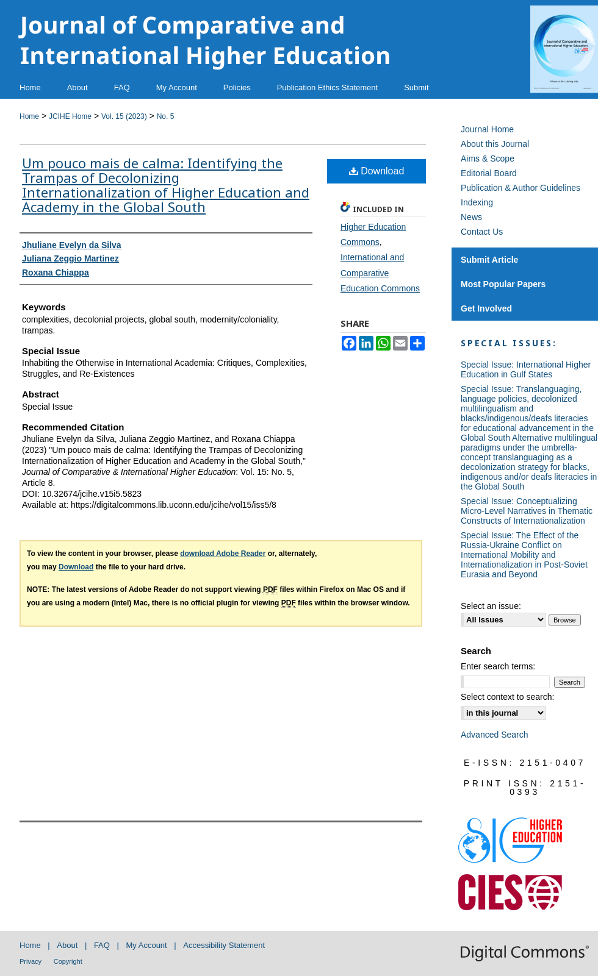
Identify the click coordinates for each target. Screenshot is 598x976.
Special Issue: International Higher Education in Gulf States (526, 369)
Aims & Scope (487, 158)
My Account (146, 945)
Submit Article (489, 260)
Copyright (68, 961)
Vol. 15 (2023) (124, 116)
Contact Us (482, 232)
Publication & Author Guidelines (520, 188)
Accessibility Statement (224, 945)
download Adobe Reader (222, 553)
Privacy (30, 961)
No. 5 (166, 116)
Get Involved (486, 308)
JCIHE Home (70, 116)
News (471, 217)
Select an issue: (491, 606)
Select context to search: (507, 697)
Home (29, 116)
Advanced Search (494, 734)
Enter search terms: (498, 666)
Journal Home (487, 129)
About (67, 945)
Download (377, 171)
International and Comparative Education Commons (380, 272)
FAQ (102, 945)
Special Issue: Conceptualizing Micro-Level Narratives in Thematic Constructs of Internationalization (527, 510)
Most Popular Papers (503, 284)
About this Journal (495, 144)
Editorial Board (489, 173)
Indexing (477, 202)
